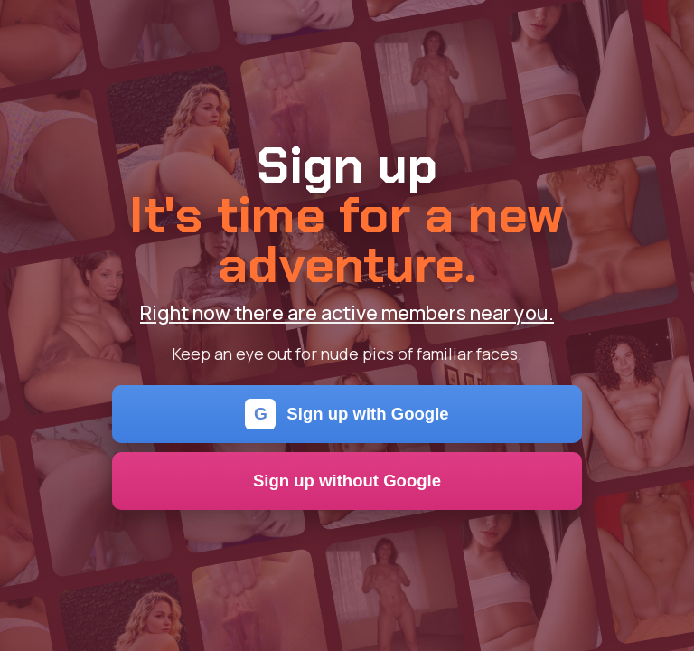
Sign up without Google (347, 480)
